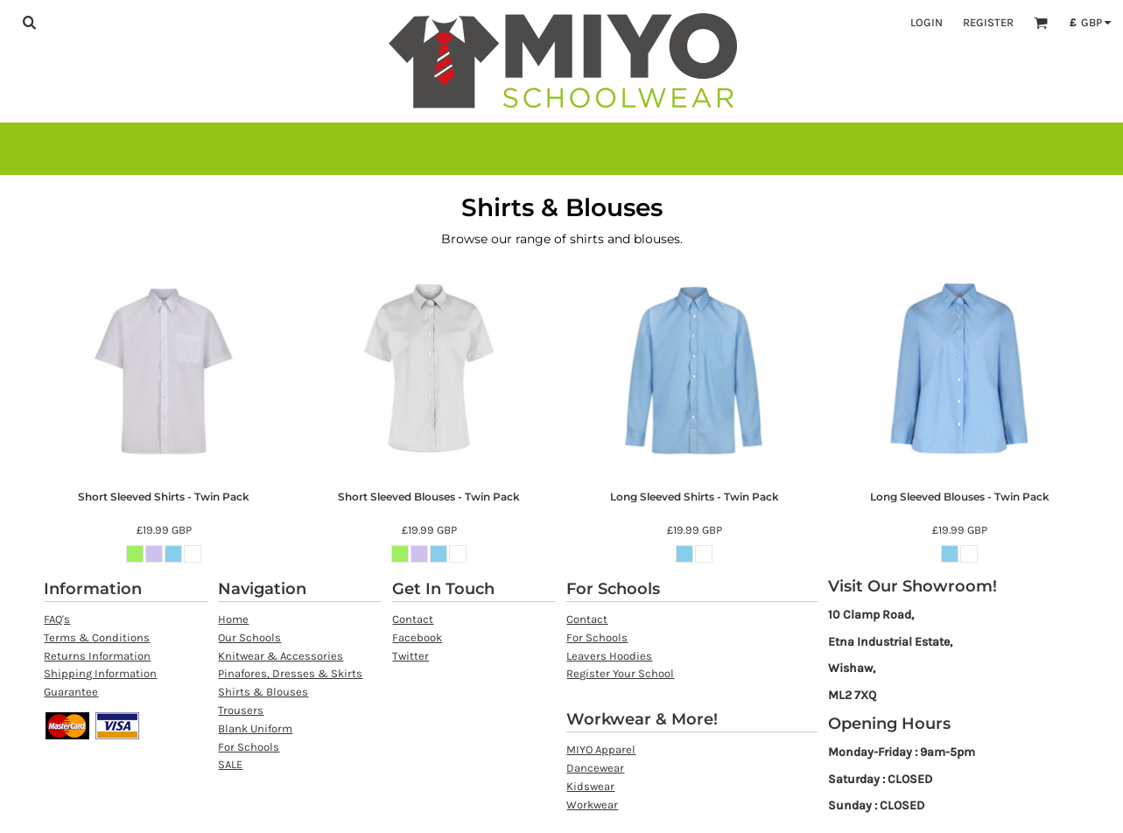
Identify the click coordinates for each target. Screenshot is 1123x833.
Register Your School (620, 673)
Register (988, 22)
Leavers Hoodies (609, 655)
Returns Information (97, 655)
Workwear (592, 804)
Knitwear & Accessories (280, 655)
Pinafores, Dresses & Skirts (290, 673)
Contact (412, 619)
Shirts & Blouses (263, 691)
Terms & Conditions (97, 637)
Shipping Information (100, 673)
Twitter (410, 655)
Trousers (240, 710)
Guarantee (71, 691)
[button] (29, 22)
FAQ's (57, 619)
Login (926, 22)
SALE (230, 764)
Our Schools (249, 637)
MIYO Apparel (600, 749)
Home (233, 619)
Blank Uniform (255, 728)
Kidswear (590, 786)
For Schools (248, 746)
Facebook (417, 637)
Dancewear (595, 767)
